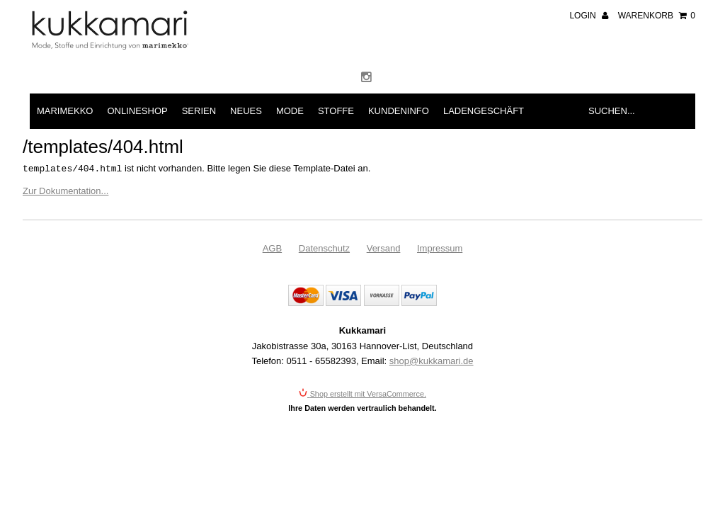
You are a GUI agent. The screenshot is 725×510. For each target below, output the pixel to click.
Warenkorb (656, 16)
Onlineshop (137, 111)
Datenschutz (324, 248)
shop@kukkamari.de (431, 361)
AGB (272, 248)
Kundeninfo (398, 111)
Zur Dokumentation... (65, 191)
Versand (384, 248)
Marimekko (65, 111)
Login (588, 16)
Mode (290, 111)
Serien (199, 111)
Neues (246, 111)
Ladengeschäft (483, 111)
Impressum (439, 248)
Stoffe (336, 111)
